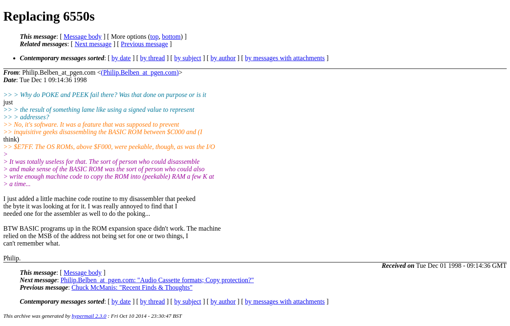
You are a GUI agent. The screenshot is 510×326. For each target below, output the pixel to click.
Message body (83, 36)
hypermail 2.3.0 (89, 316)
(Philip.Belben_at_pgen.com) (140, 72)
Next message (93, 43)
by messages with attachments (285, 57)
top (154, 36)
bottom (171, 36)
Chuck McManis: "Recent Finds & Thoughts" (131, 287)
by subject (187, 57)
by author (223, 57)
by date (121, 57)
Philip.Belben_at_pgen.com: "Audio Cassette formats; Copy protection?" (157, 279)
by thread (152, 57)
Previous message (144, 43)
